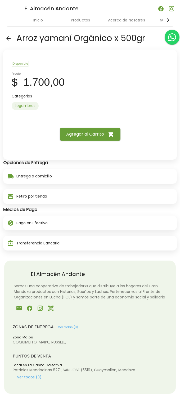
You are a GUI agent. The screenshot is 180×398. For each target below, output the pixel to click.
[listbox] (90, 106)
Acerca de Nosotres (126, 20)
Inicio (38, 20)
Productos (80, 20)
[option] (25, 106)
